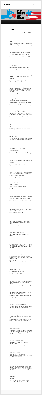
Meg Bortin (7, 4)
